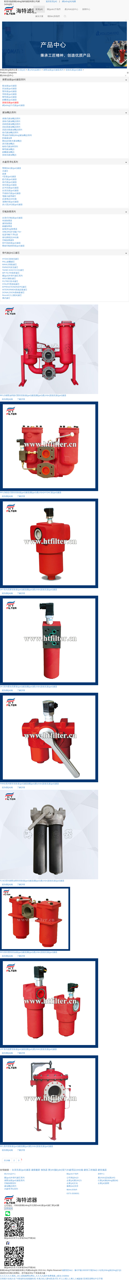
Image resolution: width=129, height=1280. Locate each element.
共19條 (7, 1160)
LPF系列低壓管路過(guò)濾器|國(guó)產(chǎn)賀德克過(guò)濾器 (28, 1049)
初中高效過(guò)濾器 (11, 243)
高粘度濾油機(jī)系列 (11, 127)
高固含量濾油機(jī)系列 (12, 130)
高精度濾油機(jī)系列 (11, 124)
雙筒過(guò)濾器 (9, 91)
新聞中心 (86, 9)
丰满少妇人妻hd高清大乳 (47, 1278)
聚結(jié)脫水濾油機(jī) (12, 141)
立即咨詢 (8, 1208)
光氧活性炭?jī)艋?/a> (11, 232)
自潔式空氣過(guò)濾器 (12, 218)
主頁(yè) (22, 70)
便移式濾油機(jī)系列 (11, 121)
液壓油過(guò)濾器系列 (53, 70)
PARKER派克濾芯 (10, 267)
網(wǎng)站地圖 (69, 1)
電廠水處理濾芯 (9, 196)
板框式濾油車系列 (10, 146)
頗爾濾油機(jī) (8, 152)
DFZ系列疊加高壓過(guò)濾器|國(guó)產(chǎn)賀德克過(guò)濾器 (28, 686)
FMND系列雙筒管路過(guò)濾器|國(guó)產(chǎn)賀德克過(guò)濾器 (29, 784)
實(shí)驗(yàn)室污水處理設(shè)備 (65, 1170)
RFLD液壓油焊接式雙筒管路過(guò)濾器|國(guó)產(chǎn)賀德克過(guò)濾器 (33, 395)
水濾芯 (5, 171)
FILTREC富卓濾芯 (10, 281)
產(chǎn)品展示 (34, 70)
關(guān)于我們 (53, 9)
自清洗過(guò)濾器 (10, 190)
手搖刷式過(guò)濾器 (11, 193)
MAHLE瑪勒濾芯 (9, 264)
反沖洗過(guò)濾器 (10, 188)
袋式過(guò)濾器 (9, 182)
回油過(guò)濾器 (9, 88)
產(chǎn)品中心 (71, 9)
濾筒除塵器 (7, 223)
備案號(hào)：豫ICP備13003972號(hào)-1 (80, 1270)
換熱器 (44, 1170)
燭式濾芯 (6, 298)
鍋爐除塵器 (7, 226)
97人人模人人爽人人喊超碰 (71, 1278)
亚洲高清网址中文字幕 (93, 1278)
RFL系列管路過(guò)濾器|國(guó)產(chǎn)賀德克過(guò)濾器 (26, 1146)
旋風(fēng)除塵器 (9, 229)
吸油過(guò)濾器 (9, 86)
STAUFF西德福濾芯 (10, 284)
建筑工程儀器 (90, 1170)
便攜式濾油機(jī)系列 (11, 118)
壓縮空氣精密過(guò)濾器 (13, 246)
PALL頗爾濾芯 (8, 262)
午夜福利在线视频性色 (26, 1278)
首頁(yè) (39, 9)
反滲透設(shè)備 (9, 199)
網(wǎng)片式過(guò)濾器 (13, 105)
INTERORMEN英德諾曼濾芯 (14, 290)
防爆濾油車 (7, 138)
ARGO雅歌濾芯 (9, 278)
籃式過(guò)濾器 (9, 179)
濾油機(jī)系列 (9, 112)
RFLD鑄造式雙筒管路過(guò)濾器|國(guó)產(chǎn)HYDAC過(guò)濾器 (30, 492)
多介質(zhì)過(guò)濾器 (12, 204)
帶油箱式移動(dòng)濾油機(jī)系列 (17, 135)
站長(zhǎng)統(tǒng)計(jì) (110, 1270)
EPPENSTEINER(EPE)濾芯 (14, 287)
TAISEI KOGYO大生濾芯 (13, 270)
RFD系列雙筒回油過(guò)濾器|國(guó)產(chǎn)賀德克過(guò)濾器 (28, 952)
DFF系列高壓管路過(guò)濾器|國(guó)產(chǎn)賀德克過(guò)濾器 (28, 589)
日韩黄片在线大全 (8, 1278)
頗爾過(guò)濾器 (9, 100)
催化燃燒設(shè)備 (10, 237)
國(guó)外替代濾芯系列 (12, 276)
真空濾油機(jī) (8, 144)
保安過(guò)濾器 (9, 185)
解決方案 (39, 16)
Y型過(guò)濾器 (9, 176)
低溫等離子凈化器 (10, 234)
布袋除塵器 (7, 220)
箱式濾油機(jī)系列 (10, 132)
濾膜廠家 (35, 1170)
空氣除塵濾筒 (8, 240)
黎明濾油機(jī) (8, 149)
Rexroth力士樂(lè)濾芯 (12, 295)
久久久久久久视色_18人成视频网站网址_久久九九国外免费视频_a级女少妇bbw (34, 1276)
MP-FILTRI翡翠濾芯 (10, 273)
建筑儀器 (102, 1170)
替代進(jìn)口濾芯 (11, 253)
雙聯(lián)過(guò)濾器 (11, 168)
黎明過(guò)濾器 (9, 97)
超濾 (4, 174)
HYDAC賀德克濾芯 (10, 259)
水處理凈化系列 (10, 162)
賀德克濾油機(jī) (9, 155)
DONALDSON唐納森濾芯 (13, 292)
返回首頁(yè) (51, 1)
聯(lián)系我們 (54, 16)
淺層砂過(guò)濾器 (10, 202)
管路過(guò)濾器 (9, 94)
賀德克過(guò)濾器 (74, 70)
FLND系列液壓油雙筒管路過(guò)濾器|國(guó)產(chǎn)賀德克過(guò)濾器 (32, 881)
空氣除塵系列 (9, 211)
